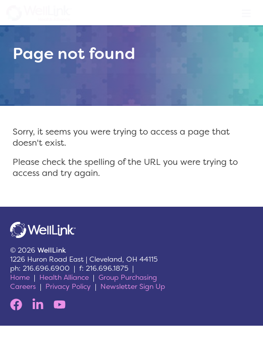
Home (20, 277)
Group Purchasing (127, 277)
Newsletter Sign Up (132, 286)
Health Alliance (64, 277)
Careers (23, 286)
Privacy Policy (68, 286)
